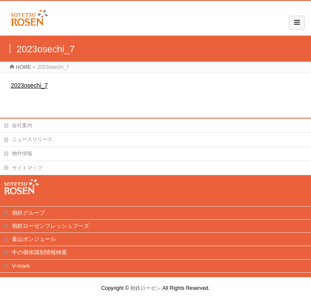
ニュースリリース (32, 139)
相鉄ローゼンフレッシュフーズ (50, 226)
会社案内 (22, 125)
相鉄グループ (28, 213)
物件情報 (22, 153)
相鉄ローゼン (145, 288)
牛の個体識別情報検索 (39, 252)
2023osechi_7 (29, 85)
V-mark (21, 266)
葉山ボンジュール (34, 239)
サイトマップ (27, 168)
